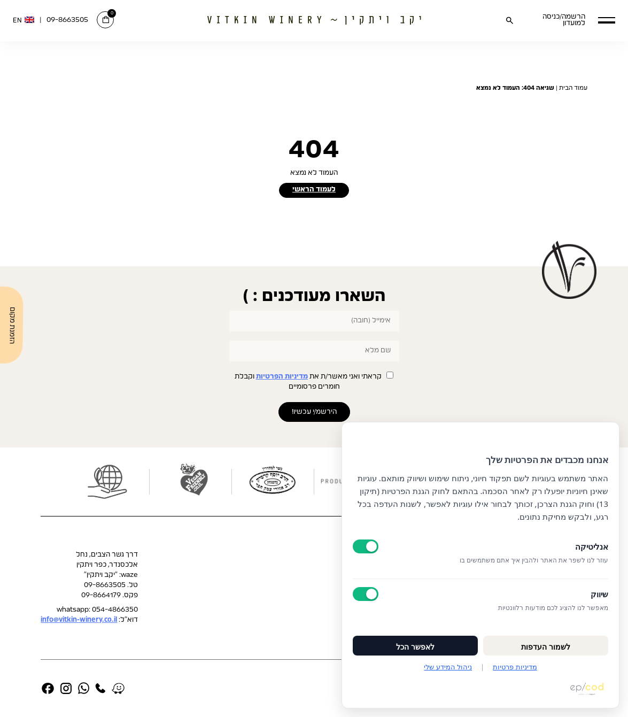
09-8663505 (67, 20)
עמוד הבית (573, 88)
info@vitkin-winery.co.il (79, 619)
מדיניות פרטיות (515, 667)
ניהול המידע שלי (448, 667)
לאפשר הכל (415, 647)
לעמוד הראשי (314, 189)
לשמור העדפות (545, 647)
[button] (606, 19)
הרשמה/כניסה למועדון (563, 20)
